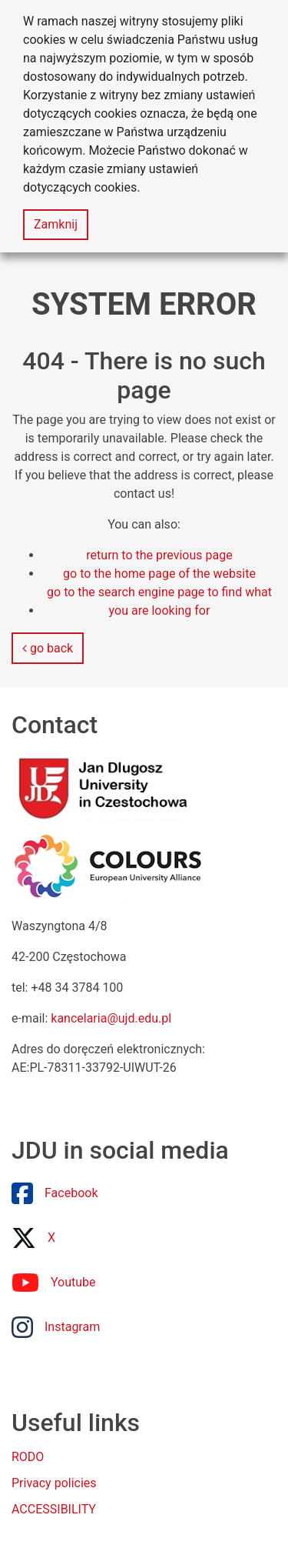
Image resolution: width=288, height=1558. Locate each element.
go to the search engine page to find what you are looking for (159, 601)
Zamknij (56, 224)
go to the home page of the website (159, 573)
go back (47, 648)
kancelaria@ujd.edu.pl (111, 1018)
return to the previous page (159, 555)
